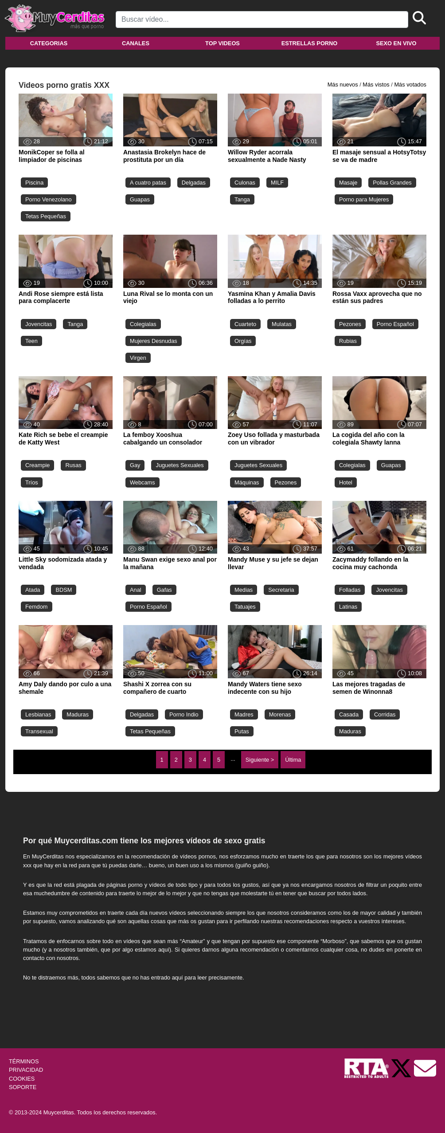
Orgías (242, 341)
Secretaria (281, 589)
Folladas (349, 589)
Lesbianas (38, 714)
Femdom (36, 606)
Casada (349, 714)
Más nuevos (343, 84)
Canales (135, 43)
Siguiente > (260, 759)
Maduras (77, 714)
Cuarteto (245, 324)
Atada (32, 589)
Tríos (31, 482)
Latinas (348, 606)
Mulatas (282, 324)
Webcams (142, 482)
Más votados (410, 84)
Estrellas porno (309, 43)
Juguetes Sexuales (179, 465)
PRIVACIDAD (26, 1069)
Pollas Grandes (392, 182)
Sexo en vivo (396, 43)
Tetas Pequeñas (45, 216)
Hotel (345, 482)
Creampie (37, 465)
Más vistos (376, 84)
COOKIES (22, 1078)
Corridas (384, 714)
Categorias (48, 43)
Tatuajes (245, 606)
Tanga (242, 199)
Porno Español (395, 324)
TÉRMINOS (24, 1061)
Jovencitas (38, 324)
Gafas (164, 589)
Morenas (280, 714)
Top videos (222, 43)
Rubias (348, 341)
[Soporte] (425, 1068)
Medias (243, 589)
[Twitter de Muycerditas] (402, 1068)
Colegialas (143, 324)
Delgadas (194, 182)
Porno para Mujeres (364, 199)
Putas (241, 731)
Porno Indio (183, 714)
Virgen (138, 357)
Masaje (348, 182)
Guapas (140, 199)
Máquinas (246, 482)
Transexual (39, 731)
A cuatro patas (148, 182)
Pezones (350, 324)
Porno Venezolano (48, 199)
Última (293, 759)
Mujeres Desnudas (153, 341)
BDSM (63, 589)
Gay (135, 465)
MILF (277, 182)
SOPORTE (22, 1087)
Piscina (34, 182)
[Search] (262, 19)
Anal (135, 589)
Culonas (244, 182)
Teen (31, 341)
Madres (244, 714)
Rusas (73, 465)
